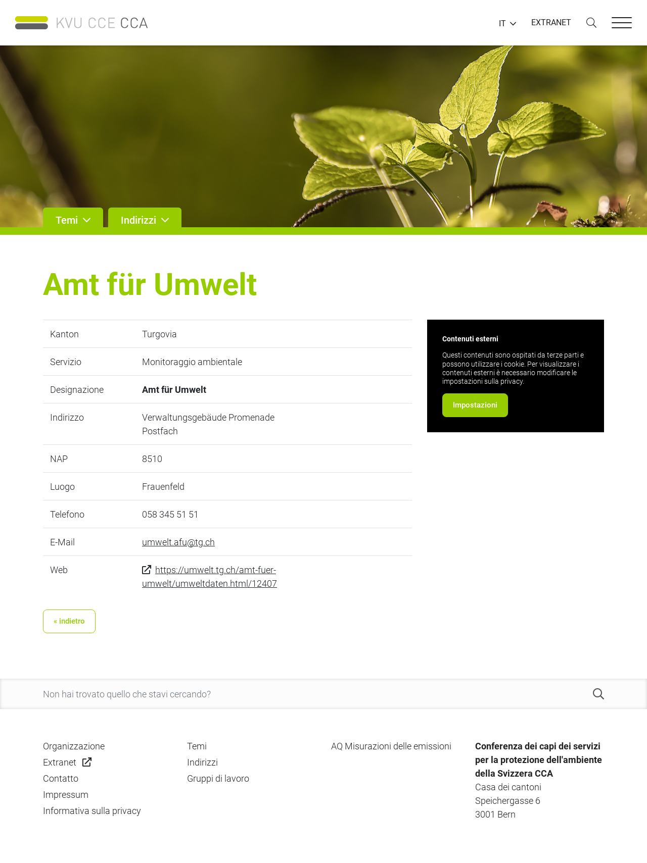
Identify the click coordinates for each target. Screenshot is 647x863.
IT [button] (502, 24)
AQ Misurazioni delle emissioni (391, 746)
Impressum (65, 794)
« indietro (69, 621)
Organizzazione (74, 746)
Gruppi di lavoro (218, 778)
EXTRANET (551, 22)
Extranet (59, 762)
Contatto (60, 778)
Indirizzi (202, 762)
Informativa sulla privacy (92, 810)
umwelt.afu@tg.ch (178, 542)
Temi (197, 746)
